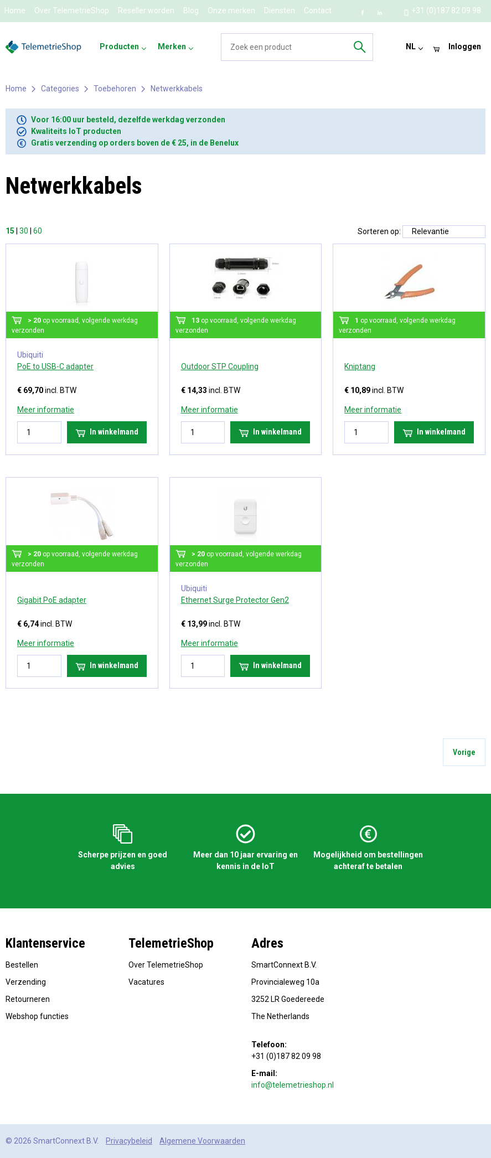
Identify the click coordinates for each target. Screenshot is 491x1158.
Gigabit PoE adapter (51, 600)
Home (14, 10)
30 (23, 230)
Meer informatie (45, 409)
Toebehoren (115, 88)
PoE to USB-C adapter (55, 366)
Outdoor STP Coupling (220, 366)
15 (10, 230)
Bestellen (22, 964)
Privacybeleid (129, 1140)
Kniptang (359, 366)
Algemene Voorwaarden (202, 1140)
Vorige (464, 752)
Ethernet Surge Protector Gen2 (235, 600)
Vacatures (146, 982)
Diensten (279, 10)
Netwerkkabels (177, 88)
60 (37, 230)
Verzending (26, 982)
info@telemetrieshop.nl (292, 1085)
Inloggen (464, 46)
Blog (191, 10)
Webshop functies (37, 1016)
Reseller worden (146, 10)
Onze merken (231, 10)
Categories (60, 88)
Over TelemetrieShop (71, 10)
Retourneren (28, 999)
